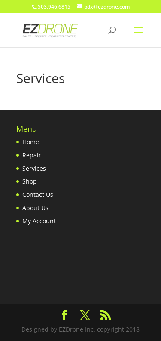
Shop (29, 181)
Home (30, 142)
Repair (31, 155)
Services (34, 168)
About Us (35, 208)
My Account (39, 221)
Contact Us (37, 194)
